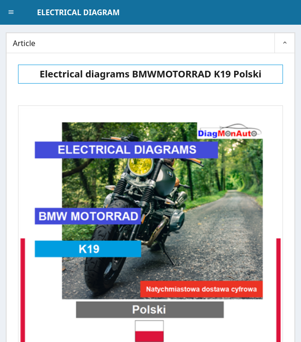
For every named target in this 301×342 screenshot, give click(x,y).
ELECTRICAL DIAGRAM (78, 12)
